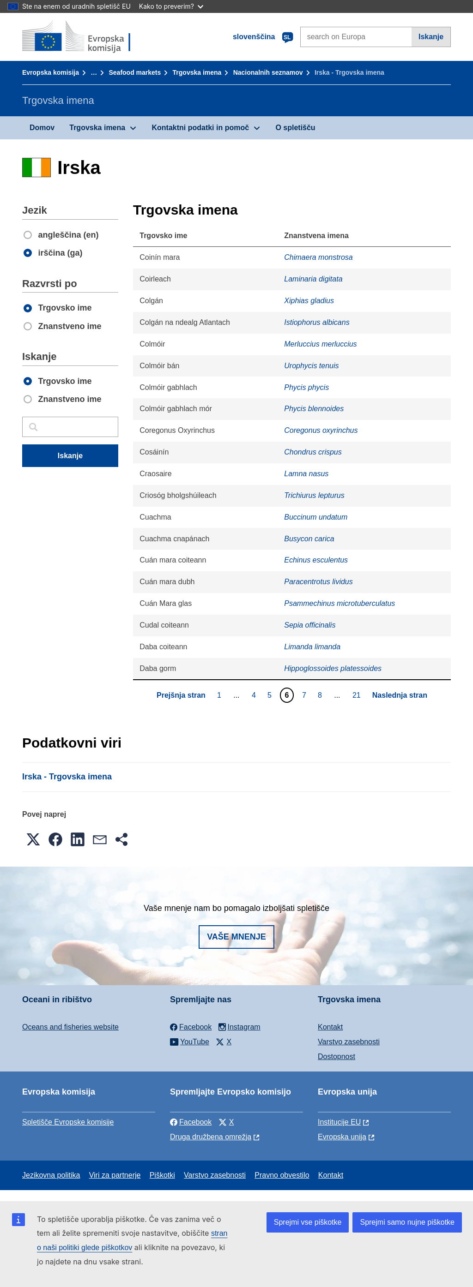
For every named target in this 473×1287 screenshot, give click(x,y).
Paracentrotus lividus (318, 582)
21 (357, 695)
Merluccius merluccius (320, 344)
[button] (33, 839)
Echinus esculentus (316, 560)
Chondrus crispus (313, 452)
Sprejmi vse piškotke (308, 1222)
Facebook (191, 1122)
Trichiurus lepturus (314, 495)
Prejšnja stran (181, 695)
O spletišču (295, 128)
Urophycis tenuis (311, 366)
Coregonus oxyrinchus (321, 430)
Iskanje (430, 37)
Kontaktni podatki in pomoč (200, 128)
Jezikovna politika (51, 1175)
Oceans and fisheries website (70, 1027)
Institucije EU (339, 1122)
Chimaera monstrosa (318, 257)
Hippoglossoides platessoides (333, 668)
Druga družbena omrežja (210, 1137)
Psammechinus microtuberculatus (339, 603)
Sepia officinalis (309, 625)
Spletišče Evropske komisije (68, 1122)
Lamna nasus (306, 474)
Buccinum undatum (315, 517)
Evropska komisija (50, 72)
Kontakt (330, 1027)
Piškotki (162, 1175)
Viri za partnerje (115, 1175)
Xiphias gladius (309, 301)
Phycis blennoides (314, 409)
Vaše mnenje (236, 936)
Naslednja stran (399, 695)
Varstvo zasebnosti (349, 1042)
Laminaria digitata (313, 279)
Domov (42, 128)
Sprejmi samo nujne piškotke (407, 1222)
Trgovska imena (197, 72)
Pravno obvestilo (282, 1175)
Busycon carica (309, 539)
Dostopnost (336, 1056)
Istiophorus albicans (316, 322)
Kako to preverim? (171, 6)
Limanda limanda (312, 647)
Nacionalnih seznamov (268, 72)
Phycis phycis (306, 387)
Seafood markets (135, 72)
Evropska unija (342, 1137)
